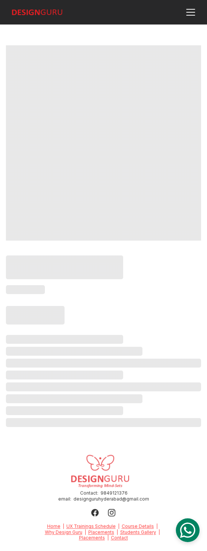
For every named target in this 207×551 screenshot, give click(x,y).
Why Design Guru (63, 533)
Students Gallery (138, 533)
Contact (119, 538)
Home (53, 527)
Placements (101, 533)
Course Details (138, 527)
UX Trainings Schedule (91, 527)
